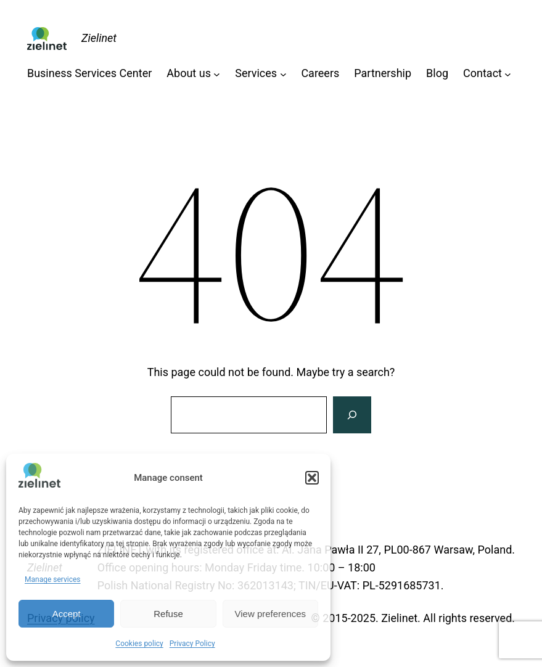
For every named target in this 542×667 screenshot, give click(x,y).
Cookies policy (139, 643)
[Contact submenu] (507, 73)
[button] (312, 478)
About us (188, 73)
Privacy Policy (192, 643)
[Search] (352, 414)
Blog (437, 73)
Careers (320, 73)
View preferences (270, 613)
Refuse (168, 613)
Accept (66, 613)
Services (256, 73)
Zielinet (99, 37)
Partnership (382, 73)
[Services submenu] (283, 73)
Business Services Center (89, 73)
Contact (482, 73)
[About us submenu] (216, 73)
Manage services (53, 579)
